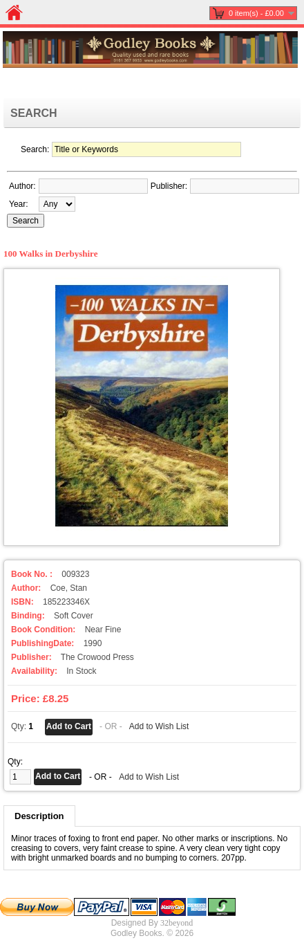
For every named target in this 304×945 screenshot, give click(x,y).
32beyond (176, 923)
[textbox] (93, 186)
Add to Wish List (159, 726)
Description (39, 816)
